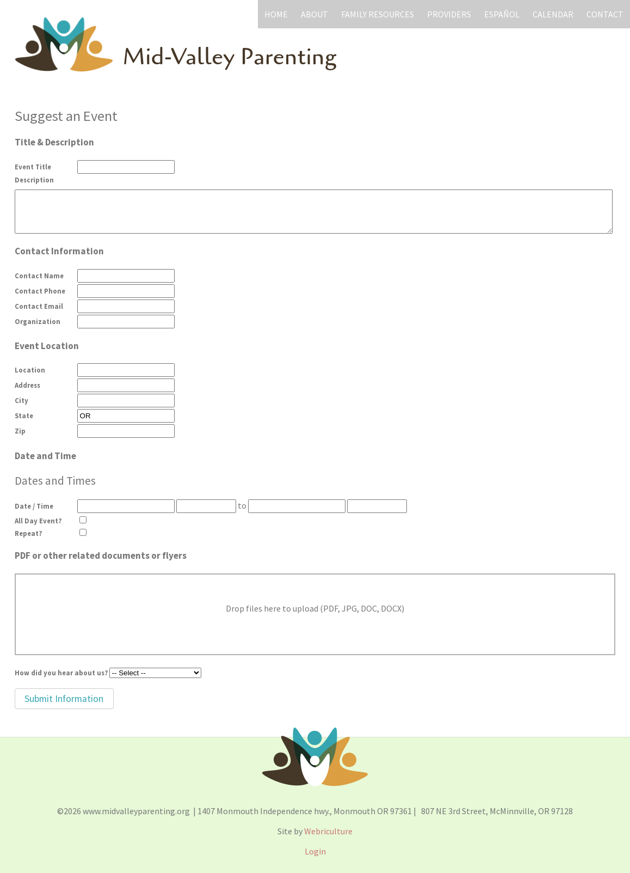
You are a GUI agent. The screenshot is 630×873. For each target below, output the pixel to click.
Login (315, 851)
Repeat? (28, 533)
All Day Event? (38, 520)
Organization (37, 321)
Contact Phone (40, 290)
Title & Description (54, 142)
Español (502, 14)
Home (276, 14)
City (21, 400)
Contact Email (39, 306)
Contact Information (59, 251)
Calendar (553, 14)
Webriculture (328, 831)
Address (27, 385)
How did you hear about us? (61, 672)
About (314, 14)
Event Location (47, 346)
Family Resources (377, 14)
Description (34, 179)
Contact (604, 14)
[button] (64, 698)
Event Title (33, 166)
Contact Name (39, 275)
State (24, 415)
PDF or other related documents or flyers (101, 555)
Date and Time (45, 456)
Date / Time (34, 506)
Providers (449, 14)
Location (30, 369)
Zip (20, 430)
